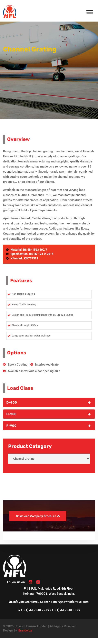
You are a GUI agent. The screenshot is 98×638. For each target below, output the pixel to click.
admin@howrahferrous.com (70, 602)
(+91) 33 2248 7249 (35, 610)
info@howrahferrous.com (30, 602)
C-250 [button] (49, 414)
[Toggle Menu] (89, 12)
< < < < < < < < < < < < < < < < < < (49, 459)
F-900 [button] (49, 426)
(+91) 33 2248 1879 (66, 610)
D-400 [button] (49, 402)
